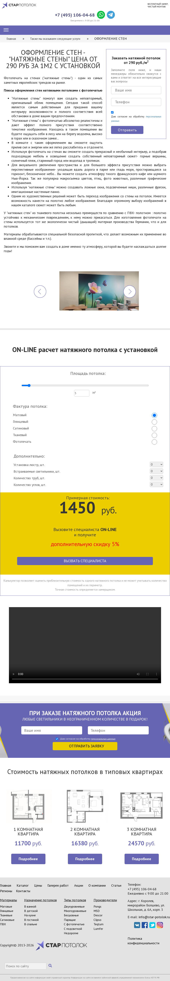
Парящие (70, 920)
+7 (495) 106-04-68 (75, 15)
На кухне (30, 915)
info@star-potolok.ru (154, 917)
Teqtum (98, 924)
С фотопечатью (74, 924)
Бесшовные (71, 915)
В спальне (30, 924)
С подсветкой (73, 929)
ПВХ (3, 924)
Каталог (23, 885)
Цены (38, 885)
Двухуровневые (74, 906)
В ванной (30, 906)
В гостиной (31, 920)
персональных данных (103, 738)
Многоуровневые (75, 911)
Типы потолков (75, 900)
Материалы (8, 900)
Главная (5, 885)
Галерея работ (58, 885)
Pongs (97, 906)
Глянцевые (6, 911)
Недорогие (71, 933)
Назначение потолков (40, 900)
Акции (78, 885)
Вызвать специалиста (85, 560)
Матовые (6, 906)
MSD (97, 911)
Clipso (97, 920)
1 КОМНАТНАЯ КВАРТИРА (28, 832)
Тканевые (6, 915)
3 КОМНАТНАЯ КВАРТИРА (141, 832)
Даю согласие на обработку (136, 118)
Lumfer (98, 929)
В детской (31, 911)
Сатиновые (7, 920)
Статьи (116, 885)
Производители (105, 900)
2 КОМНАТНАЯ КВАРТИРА (85, 832)
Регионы (6, 891)
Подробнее (28, 858)
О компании (97, 885)
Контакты (23, 891)
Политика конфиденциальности (143, 940)
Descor (98, 915)
